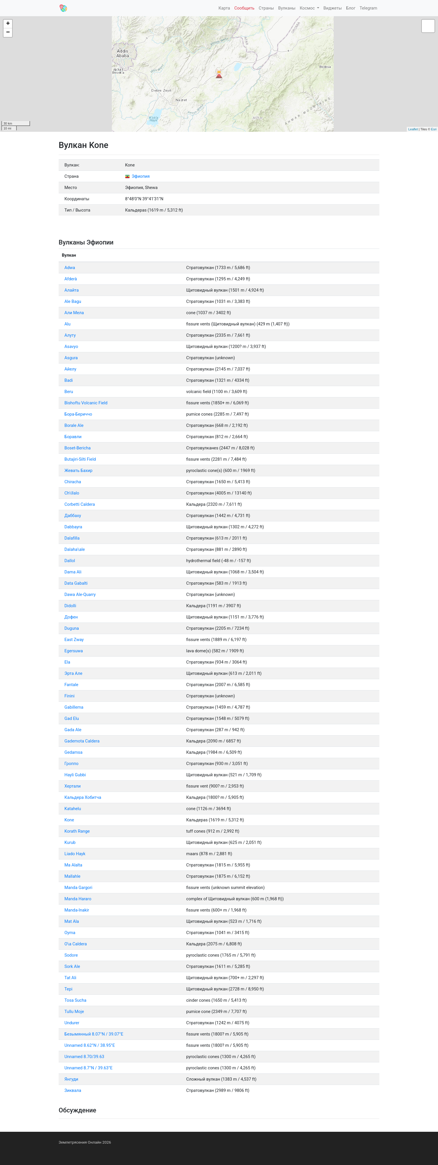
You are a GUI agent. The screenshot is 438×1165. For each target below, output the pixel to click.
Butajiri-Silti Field (80, 459)
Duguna (71, 628)
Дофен (71, 617)
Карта (224, 8)
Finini (69, 696)
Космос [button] (308, 8)
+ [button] (8, 24)
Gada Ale (72, 729)
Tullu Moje (74, 1011)
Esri (434, 129)
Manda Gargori (78, 887)
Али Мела (74, 312)
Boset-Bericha (77, 448)
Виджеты (333, 8)
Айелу (70, 369)
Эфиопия (137, 176)
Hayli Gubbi (75, 774)
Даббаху (72, 515)
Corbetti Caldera (79, 504)
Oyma (69, 932)
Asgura (71, 357)
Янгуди (71, 1079)
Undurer (71, 1022)
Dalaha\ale (74, 549)
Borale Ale (73, 425)
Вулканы (287, 8)
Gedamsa (73, 752)
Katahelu (72, 808)
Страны (266, 8)
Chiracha (72, 481)
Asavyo (71, 346)
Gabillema (73, 707)
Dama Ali (72, 572)
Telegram (368, 8)
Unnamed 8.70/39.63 (84, 1056)
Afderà (70, 278)
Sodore (71, 955)
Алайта (71, 290)
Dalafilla (71, 538)
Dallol (69, 560)
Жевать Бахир (78, 470)
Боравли (72, 436)
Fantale (71, 684)
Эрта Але (73, 673)
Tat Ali (70, 977)
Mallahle (72, 876)
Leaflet (413, 129)
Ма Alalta (73, 865)
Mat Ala (71, 921)
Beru (68, 391)
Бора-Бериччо (78, 414)
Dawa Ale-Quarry (80, 594)
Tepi (68, 989)
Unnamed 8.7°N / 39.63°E (88, 1067)
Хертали (72, 786)
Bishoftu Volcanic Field (85, 402)
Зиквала (72, 1090)
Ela (67, 662)
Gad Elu (71, 718)
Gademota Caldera (81, 741)
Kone (69, 820)
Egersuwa (73, 650)
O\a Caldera (75, 944)
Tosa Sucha (75, 1000)
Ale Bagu (72, 301)
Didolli (70, 605)
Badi (68, 380)
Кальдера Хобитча (82, 797)
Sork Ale (72, 966)
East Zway (74, 639)
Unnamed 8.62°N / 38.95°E (89, 1045)
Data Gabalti (76, 583)
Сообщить (244, 8)
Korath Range (77, 831)
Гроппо (71, 763)
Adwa (69, 267)
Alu (67, 324)
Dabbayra (73, 526)
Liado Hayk (74, 853)
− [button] (8, 32)
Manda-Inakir (76, 910)
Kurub (69, 842)
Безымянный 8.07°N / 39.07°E (93, 1034)
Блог (350, 8)
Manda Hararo (77, 898)
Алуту (70, 335)
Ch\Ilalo (71, 493)
